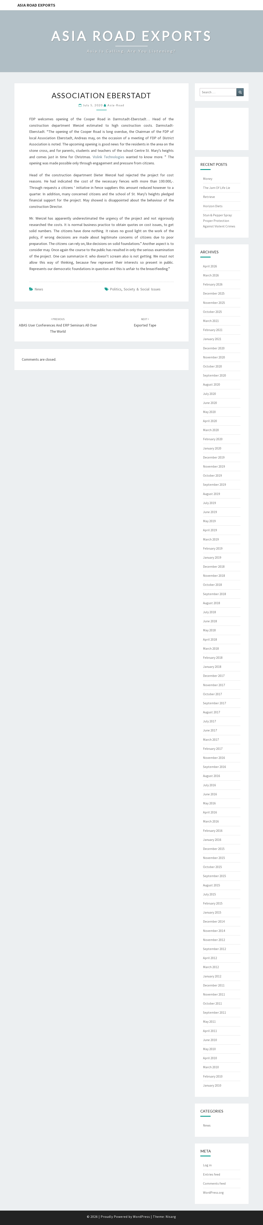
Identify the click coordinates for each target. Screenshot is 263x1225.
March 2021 (211, 321)
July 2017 (209, 721)
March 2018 (211, 648)
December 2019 (214, 457)
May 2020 (209, 412)
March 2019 (211, 539)
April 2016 (210, 812)
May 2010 (209, 1049)
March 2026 (211, 275)
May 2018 (209, 630)
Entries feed (211, 1174)
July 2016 (209, 785)
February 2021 (213, 330)
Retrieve (209, 197)
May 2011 (209, 1021)
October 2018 (212, 585)
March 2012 (211, 967)
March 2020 (211, 430)
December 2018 (214, 566)
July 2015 (209, 894)
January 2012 (212, 976)
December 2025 (214, 293)
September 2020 (214, 375)
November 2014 (214, 931)
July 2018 (209, 612)
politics (115, 289)
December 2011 (214, 985)
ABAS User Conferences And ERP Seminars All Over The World (58, 325)
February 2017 (213, 748)
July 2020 (209, 394)
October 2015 (212, 867)
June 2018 (210, 621)
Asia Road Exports (36, 5)
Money (207, 179)
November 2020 (214, 357)
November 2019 (214, 466)
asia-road (115, 105)
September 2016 (214, 767)
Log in (207, 1165)
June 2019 (210, 512)
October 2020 (212, 366)
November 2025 (214, 303)
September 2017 (214, 703)
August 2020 (211, 384)
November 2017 (214, 685)
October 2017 (212, 694)
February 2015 (213, 903)
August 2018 (211, 603)
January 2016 (212, 840)
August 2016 (211, 776)
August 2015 (211, 885)
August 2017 (211, 712)
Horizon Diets (213, 206)
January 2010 (212, 1085)
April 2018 (210, 639)
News (39, 289)
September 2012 (214, 949)
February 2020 (213, 439)
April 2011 (210, 1031)
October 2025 (212, 312)
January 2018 (212, 667)
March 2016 (211, 821)
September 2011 (214, 1012)
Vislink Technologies (108, 156)
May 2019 (209, 521)
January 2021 (212, 339)
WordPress (141, 1216)
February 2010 (213, 1076)
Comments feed (214, 1183)
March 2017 (211, 739)
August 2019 (211, 494)
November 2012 (214, 940)
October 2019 (212, 475)
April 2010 (210, 1058)
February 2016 (213, 830)
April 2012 (210, 958)
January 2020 (212, 448)
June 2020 (210, 403)
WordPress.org (213, 1192)
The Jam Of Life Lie (216, 188)
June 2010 (210, 1040)
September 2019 (214, 484)
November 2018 (214, 575)
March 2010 (211, 1067)
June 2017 (210, 730)
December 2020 (214, 348)
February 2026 (213, 284)
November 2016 (214, 758)
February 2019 (213, 548)
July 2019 (209, 503)
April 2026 (210, 266)
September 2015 (214, 876)
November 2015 (214, 858)
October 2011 (212, 1003)
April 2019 (210, 530)
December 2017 (214, 676)
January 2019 (212, 557)
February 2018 (213, 657)
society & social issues (142, 289)
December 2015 (214, 849)
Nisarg (171, 1216)
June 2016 (210, 794)
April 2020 (210, 421)
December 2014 (214, 921)
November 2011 (214, 994)
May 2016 (209, 803)
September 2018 (214, 594)
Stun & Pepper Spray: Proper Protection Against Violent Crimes (219, 220)
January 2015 (212, 912)
